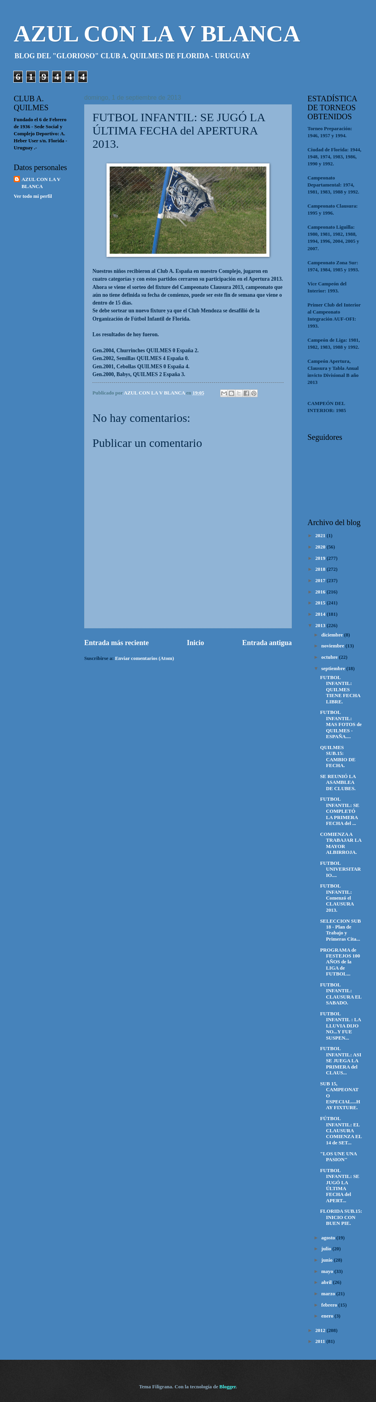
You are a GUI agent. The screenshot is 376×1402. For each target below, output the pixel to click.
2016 (321, 592)
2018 (321, 569)
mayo (327, 1271)
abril (327, 1282)
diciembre (332, 635)
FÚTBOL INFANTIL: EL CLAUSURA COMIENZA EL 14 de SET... (341, 1131)
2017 (321, 580)
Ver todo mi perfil (33, 196)
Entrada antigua (267, 643)
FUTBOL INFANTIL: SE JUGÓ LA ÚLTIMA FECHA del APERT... (339, 1185)
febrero (329, 1305)
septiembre (333, 668)
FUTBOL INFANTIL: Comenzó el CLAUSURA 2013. (337, 898)
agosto (328, 1238)
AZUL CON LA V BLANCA (157, 34)
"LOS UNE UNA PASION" (338, 1156)
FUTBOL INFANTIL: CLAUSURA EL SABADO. (341, 994)
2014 (321, 614)
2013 (321, 625)
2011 (320, 1341)
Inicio (195, 643)
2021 (321, 535)
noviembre (333, 646)
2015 (321, 603)
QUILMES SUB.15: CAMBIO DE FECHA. (337, 756)
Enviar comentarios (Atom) (144, 658)
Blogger (227, 1386)
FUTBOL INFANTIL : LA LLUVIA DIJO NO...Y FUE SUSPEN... (340, 1026)
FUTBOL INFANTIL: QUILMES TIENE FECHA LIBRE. (340, 690)
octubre (330, 657)
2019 (321, 558)
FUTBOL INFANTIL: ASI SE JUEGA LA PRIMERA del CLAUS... (340, 1061)
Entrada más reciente (116, 643)
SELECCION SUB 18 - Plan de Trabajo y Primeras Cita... (340, 930)
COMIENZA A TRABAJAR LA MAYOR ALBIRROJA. (341, 843)
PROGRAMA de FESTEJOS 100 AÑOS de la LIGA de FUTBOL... (340, 962)
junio (327, 1260)
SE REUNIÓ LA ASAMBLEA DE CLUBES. (338, 782)
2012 (321, 1330)
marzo (328, 1293)
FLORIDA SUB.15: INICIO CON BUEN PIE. (341, 1217)
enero (327, 1316)
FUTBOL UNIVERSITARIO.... (340, 869)
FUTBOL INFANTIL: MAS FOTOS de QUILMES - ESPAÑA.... (341, 724)
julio (326, 1248)
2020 (321, 547)
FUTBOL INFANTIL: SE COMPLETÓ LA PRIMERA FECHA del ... (339, 811)
